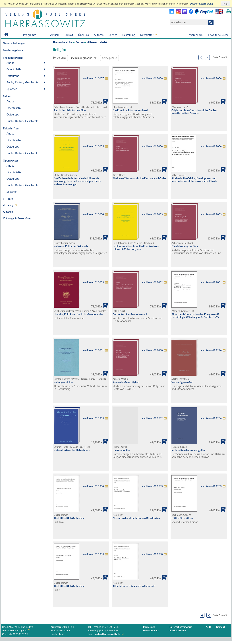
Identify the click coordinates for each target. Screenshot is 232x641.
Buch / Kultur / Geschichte (22, 82)
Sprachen (12, 88)
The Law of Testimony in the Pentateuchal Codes (139, 178)
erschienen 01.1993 (93, 418)
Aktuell (54, 34)
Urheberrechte (151, 630)
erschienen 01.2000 (152, 350)
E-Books (8, 198)
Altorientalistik (97, 42)
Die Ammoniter (121, 450)
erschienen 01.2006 (152, 78)
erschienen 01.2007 (93, 78)
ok (226, 3)
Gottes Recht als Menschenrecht (130, 314)
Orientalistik (14, 69)
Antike (10, 62)
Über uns (83, 34)
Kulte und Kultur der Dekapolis (71, 246)
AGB (208, 627)
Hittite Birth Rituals (182, 518)
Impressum (149, 627)
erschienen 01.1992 (152, 418)
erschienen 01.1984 (93, 486)
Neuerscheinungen (14, 43)
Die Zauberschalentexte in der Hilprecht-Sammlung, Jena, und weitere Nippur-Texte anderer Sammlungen (77, 181)
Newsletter (146, 34)
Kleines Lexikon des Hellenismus (72, 450)
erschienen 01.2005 (93, 146)
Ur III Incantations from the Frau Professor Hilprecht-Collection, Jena (136, 248)
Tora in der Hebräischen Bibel (70, 110)
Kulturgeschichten (64, 382)
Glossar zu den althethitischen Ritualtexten (136, 518)
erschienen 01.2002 (152, 282)
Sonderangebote (13, 50)
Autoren (98, 34)
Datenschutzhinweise (180, 627)
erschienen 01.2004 (152, 146)
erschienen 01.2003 (152, 214)
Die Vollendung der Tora (184, 246)
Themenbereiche (62, 42)
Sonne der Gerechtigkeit (126, 382)
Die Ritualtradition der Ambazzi (130, 110)
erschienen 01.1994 (211, 350)
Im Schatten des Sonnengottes (188, 450)
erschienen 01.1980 (152, 554)
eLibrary (8, 205)
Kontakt (68, 34)
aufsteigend (109, 58)
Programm (29, 34)
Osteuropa (13, 75)
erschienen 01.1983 (152, 486)
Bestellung (128, 34)
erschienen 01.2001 (211, 282)
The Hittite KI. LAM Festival (69, 518)
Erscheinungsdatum (81, 57)
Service (113, 34)
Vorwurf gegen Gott (182, 382)
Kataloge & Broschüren (17, 218)
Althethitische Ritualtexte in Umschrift (134, 586)
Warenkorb (196, 34)
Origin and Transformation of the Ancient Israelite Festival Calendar (194, 112)
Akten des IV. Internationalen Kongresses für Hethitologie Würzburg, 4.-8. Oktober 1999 (195, 316)
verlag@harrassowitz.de (107, 634)
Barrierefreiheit (177, 630)
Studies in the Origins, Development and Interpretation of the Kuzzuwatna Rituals (194, 180)
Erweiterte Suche (218, 34)
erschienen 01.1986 (211, 418)
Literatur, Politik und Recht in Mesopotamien (78, 314)
